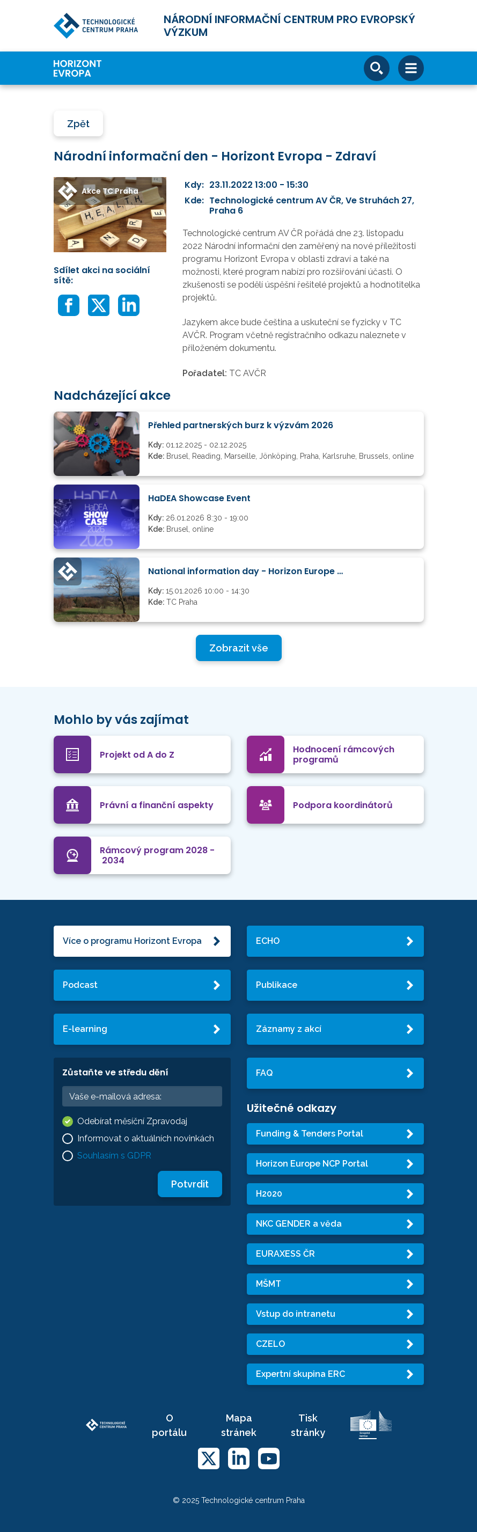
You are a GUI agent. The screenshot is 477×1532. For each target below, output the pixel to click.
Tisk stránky (308, 1425)
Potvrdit (190, 1184)
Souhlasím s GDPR (114, 1155)
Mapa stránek (238, 1425)
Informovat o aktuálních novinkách (145, 1138)
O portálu (169, 1425)
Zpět (78, 123)
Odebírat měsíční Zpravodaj (132, 1121)
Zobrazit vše (238, 648)
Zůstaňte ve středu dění (115, 1072)
